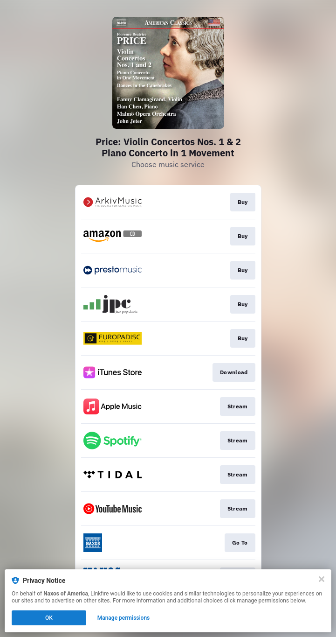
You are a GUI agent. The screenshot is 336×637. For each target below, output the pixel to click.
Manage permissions (123, 618)
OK (49, 618)
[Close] (321, 579)
